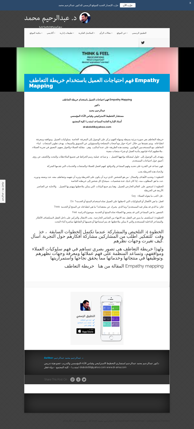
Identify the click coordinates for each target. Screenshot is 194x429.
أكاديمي (51, 32)
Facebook (78, 379)
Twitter (84, 379)
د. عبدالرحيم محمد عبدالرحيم (68, 357)
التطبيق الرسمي (139, 32)
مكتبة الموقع (36, 32)
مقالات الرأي (105, 32)
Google (72, 379)
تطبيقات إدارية (67, 32)
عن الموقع (122, 32)
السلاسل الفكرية (87, 32)
